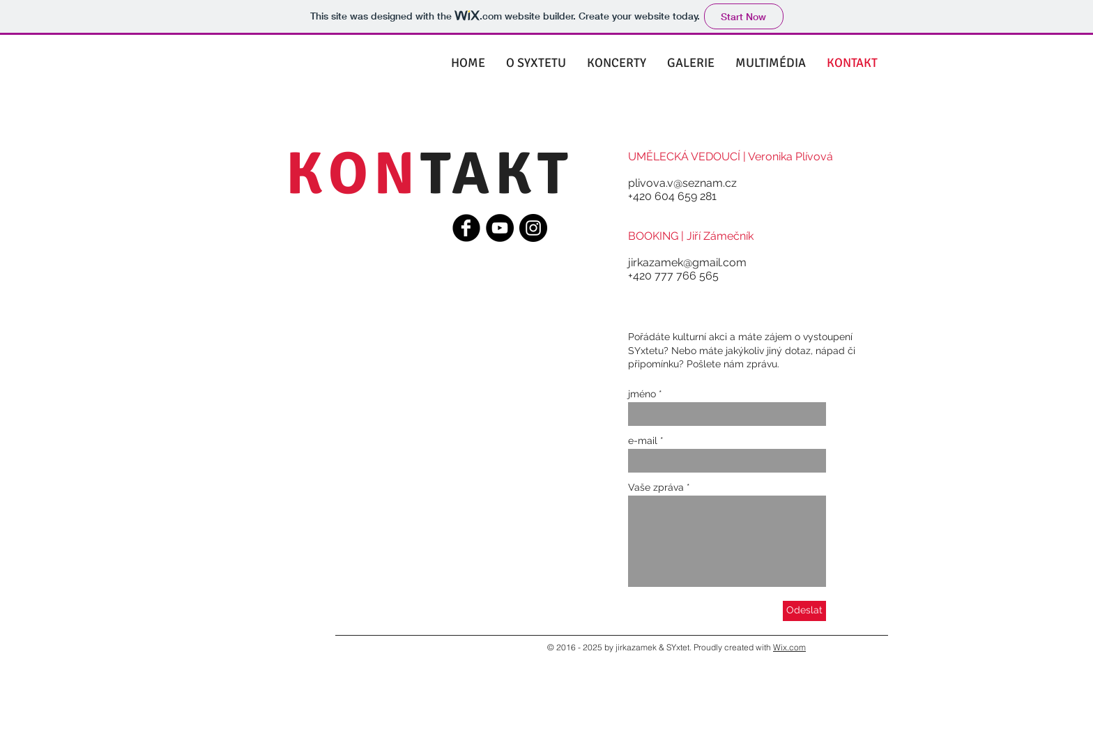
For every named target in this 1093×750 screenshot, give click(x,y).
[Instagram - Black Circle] (533, 228)
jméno (642, 394)
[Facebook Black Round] (466, 228)
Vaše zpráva (656, 487)
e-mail (642, 440)
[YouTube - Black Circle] (500, 228)
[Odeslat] (804, 611)
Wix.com (789, 647)
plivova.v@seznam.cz (682, 183)
